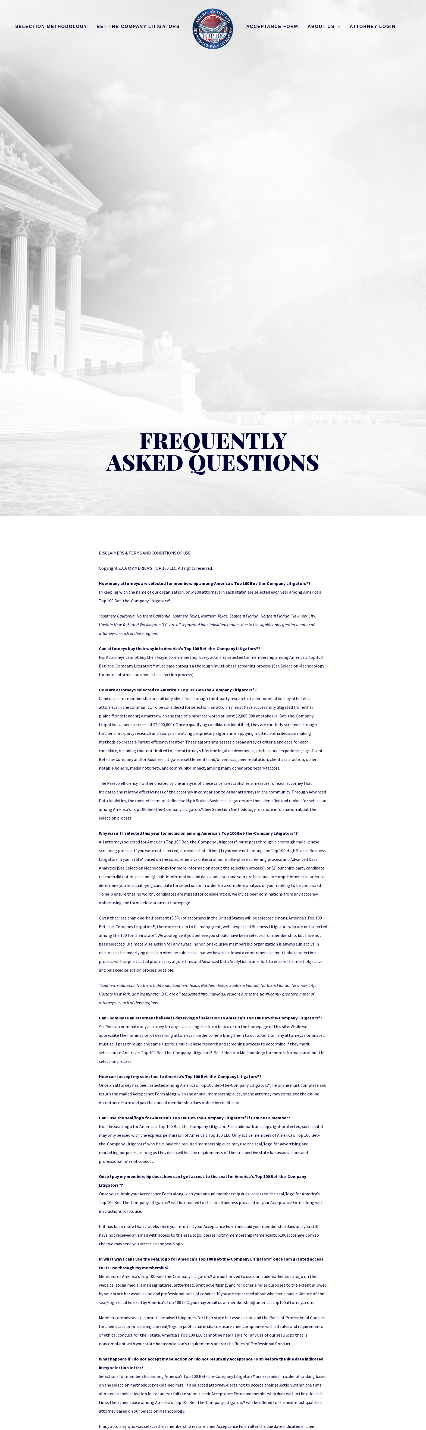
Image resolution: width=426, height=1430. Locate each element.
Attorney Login (373, 26)
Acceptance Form (272, 26)
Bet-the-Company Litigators (138, 26)
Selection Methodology (51, 26)
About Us (321, 26)
